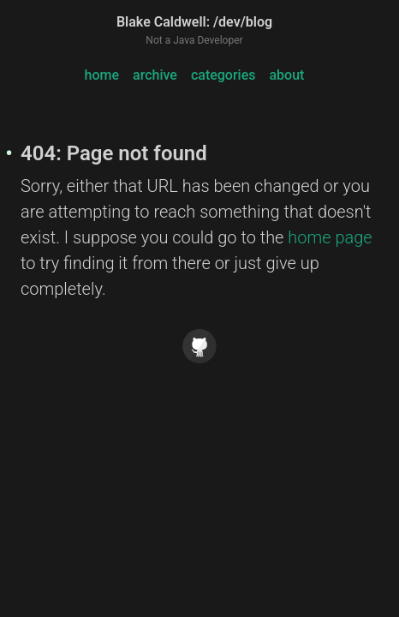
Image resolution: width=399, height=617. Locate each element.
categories (223, 75)
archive (155, 75)
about (286, 75)
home (102, 75)
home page (330, 237)
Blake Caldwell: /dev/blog (194, 22)
